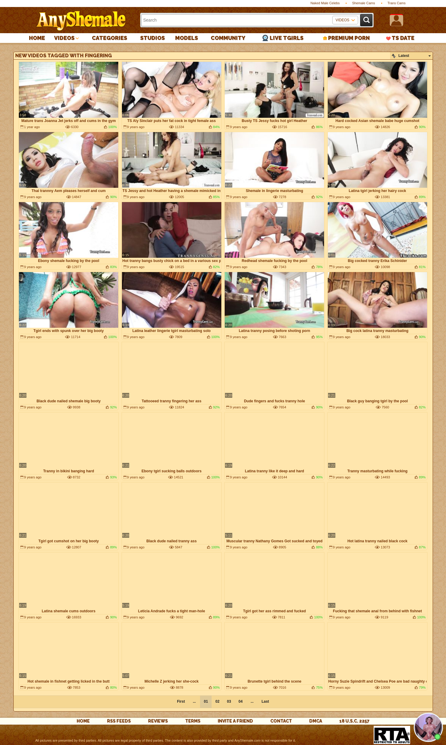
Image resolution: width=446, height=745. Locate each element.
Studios (152, 38)
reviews (158, 721)
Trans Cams (397, 3)
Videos (64, 38)
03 (229, 701)
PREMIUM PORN (349, 38)
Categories (109, 38)
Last (265, 701)
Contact (281, 721)
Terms (192, 721)
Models (186, 38)
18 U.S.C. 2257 (354, 721)
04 (240, 701)
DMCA (315, 721)
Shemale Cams (363, 3)
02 (217, 701)
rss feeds (119, 721)
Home (37, 38)
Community (228, 38)
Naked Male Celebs (325, 3)
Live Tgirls (286, 38)
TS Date (403, 38)
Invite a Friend (235, 721)
